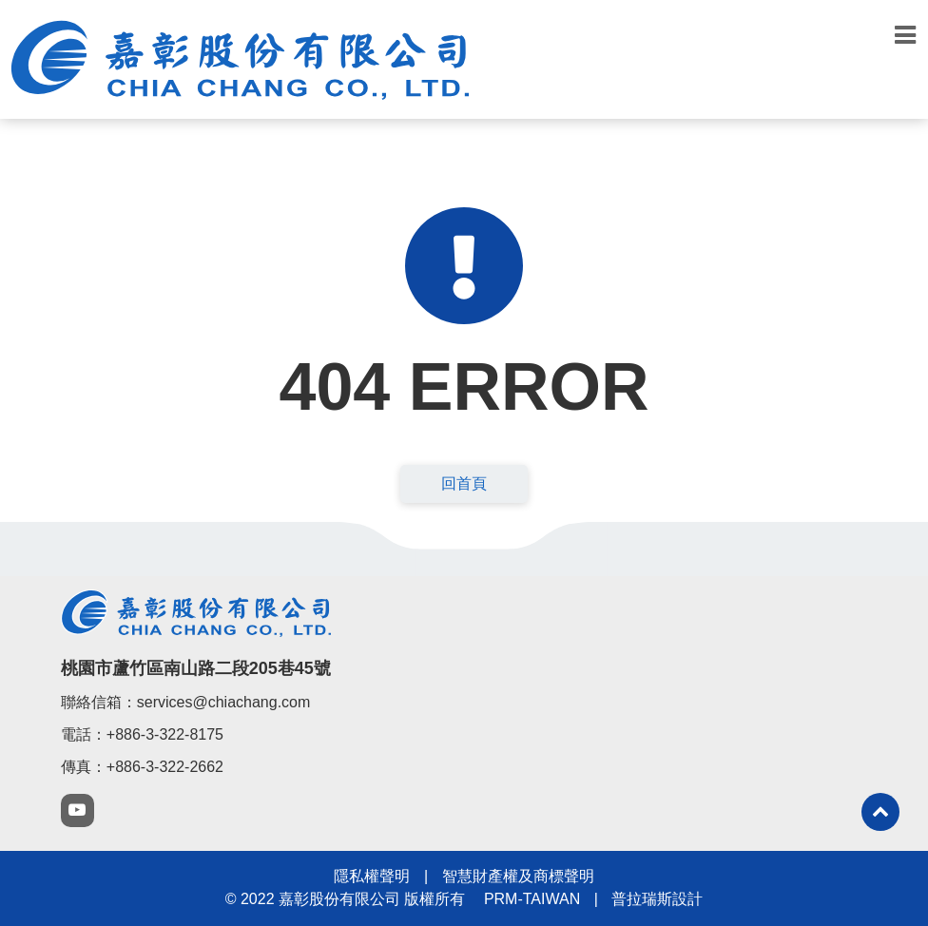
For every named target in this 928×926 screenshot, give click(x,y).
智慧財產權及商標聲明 (518, 876)
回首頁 (464, 483)
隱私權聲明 (372, 876)
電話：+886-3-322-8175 (142, 734)
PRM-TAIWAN (532, 899)
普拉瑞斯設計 (657, 899)
